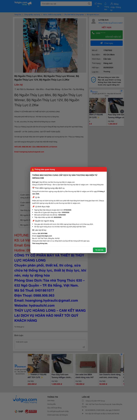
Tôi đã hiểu (99, 250)
